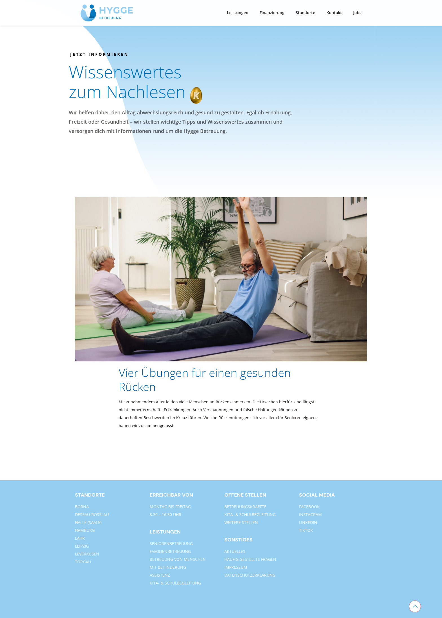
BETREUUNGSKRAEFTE (245, 506)
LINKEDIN (308, 522)
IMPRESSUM (235, 567)
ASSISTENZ (160, 575)
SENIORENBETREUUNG (171, 543)
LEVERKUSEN (87, 554)
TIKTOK (306, 530)
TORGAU (83, 561)
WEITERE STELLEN (241, 522)
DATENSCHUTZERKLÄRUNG (249, 575)
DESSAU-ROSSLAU (92, 514)
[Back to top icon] (415, 606)
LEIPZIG (82, 546)
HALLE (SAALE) (88, 522)
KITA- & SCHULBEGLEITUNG (175, 583)
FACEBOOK (309, 506)
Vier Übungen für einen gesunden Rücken (205, 379)
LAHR (80, 538)
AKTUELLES (234, 551)
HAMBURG (85, 530)
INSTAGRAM (310, 514)
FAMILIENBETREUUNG (170, 551)
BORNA (82, 506)
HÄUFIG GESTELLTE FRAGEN (250, 559)
